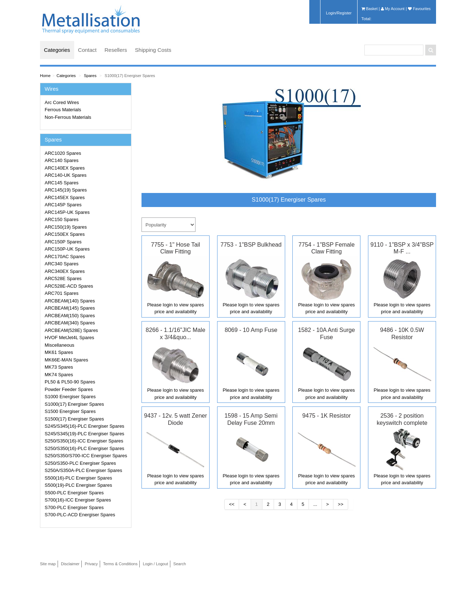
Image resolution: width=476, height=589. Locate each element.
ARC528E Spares (63, 278)
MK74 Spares (59, 374)
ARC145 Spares (61, 182)
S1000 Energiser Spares (70, 396)
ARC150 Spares (61, 219)
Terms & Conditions (120, 564)
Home (45, 75)
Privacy (91, 564)
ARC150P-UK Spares (67, 249)
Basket (370, 8)
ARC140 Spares (61, 160)
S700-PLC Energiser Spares (74, 507)
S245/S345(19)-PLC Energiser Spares (84, 433)
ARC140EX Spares (65, 168)
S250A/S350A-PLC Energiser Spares (83, 470)
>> (340, 504)
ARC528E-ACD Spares (69, 286)
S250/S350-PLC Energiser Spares (80, 463)
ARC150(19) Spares (66, 227)
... (315, 504)
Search (179, 564)
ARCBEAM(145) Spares (70, 308)
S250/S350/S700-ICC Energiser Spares (86, 455)
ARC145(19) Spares (66, 190)
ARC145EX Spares (65, 197)
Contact (87, 50)
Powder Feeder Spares (69, 389)
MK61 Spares (59, 352)
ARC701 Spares (61, 293)
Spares (90, 75)
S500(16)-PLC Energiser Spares (78, 478)
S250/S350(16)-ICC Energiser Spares (84, 441)
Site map (48, 564)
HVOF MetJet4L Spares (69, 337)
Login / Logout (155, 564)
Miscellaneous (59, 345)
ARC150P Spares (63, 241)
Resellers (115, 50)
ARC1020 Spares (63, 153)
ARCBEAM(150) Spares (70, 315)
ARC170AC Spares (65, 256)
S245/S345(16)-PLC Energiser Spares (84, 426)
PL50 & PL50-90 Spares (70, 382)
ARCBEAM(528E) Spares (71, 330)
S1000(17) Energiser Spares (130, 75)
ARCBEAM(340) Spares (70, 322)
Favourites (419, 8)
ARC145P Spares (63, 204)
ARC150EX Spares (65, 234)
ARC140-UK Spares (65, 175)
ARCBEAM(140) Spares (70, 301)
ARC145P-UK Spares (67, 212)
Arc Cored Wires (62, 102)
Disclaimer (70, 564)
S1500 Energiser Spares (70, 411)
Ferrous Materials (63, 109)
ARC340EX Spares (65, 271)
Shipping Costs (153, 50)
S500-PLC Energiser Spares (74, 492)
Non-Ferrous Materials (68, 117)
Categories (57, 50)
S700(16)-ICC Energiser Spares (78, 500)
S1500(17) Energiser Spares (74, 419)
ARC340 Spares (61, 263)
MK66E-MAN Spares (66, 360)
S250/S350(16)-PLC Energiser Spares (84, 448)
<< (231, 504)
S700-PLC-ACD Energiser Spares (80, 514)
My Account (392, 8)
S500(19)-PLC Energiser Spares (78, 485)
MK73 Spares (59, 367)
